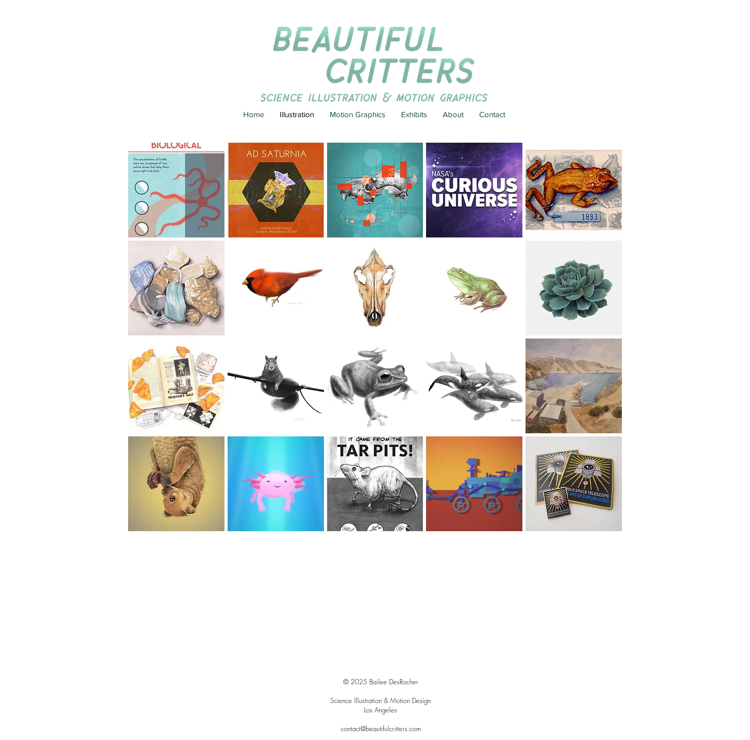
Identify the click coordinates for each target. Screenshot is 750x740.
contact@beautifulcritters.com (381, 728)
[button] (176, 190)
